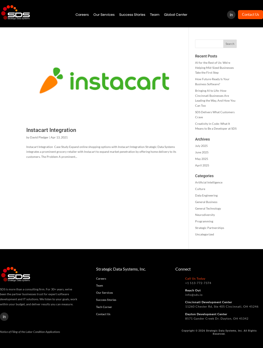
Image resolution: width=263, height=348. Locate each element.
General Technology (208, 208)
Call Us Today (195, 278)
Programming (204, 221)
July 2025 (201, 145)
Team (154, 15)
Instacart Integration (51, 130)
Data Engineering (206, 195)
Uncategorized (204, 234)
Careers (82, 15)
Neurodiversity (205, 215)
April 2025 (202, 165)
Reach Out (193, 290)
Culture (200, 189)
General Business (206, 202)
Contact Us (250, 14)
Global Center (175, 15)
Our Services (104, 15)
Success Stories (132, 15)
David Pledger (39, 137)
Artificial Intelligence (208, 182)
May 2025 (201, 159)
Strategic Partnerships (209, 228)
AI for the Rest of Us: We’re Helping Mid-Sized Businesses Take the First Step (214, 67)
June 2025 (202, 152)
